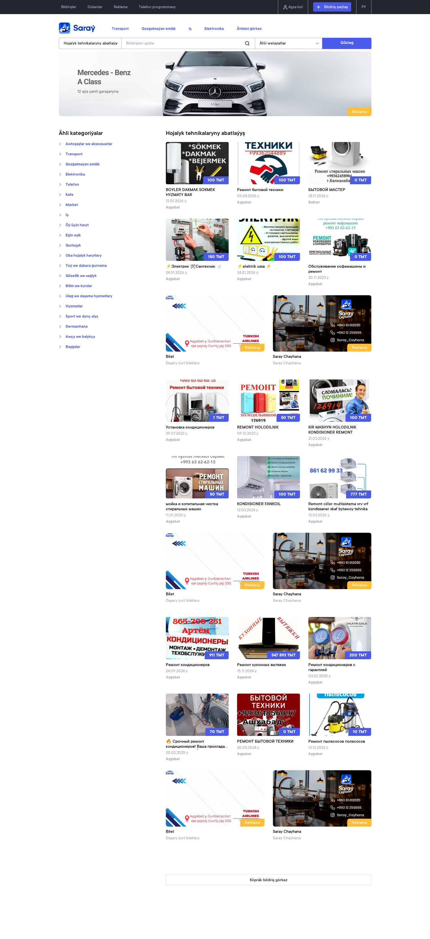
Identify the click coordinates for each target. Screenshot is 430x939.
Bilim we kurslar (79, 286)
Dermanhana (77, 327)
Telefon (72, 185)
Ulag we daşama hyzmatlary (89, 296)
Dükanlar (95, 7)
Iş (190, 29)
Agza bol (293, 7)
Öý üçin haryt (77, 225)
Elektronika (214, 29)
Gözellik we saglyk (81, 276)
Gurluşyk (73, 245)
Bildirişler (68, 7)
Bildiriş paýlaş (332, 7)
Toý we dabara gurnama (86, 266)
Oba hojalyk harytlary (84, 256)
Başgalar (73, 347)
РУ (364, 7)
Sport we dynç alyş (82, 316)
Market (72, 205)
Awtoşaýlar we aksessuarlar (89, 144)
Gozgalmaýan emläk (159, 29)
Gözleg (346, 43)
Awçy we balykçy (80, 337)
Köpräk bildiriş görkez (268, 880)
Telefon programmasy (157, 7)
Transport (120, 29)
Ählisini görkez (249, 29)
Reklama (121, 7)
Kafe (69, 195)
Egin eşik (73, 235)
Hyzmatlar (74, 306)
